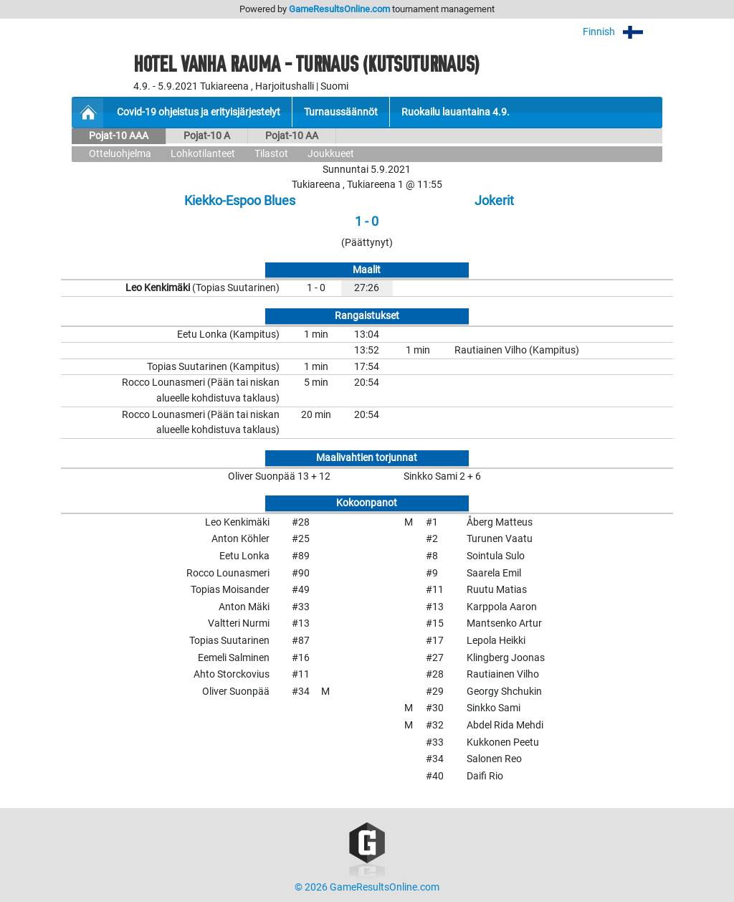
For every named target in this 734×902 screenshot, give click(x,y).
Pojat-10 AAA (118, 136)
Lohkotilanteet (203, 154)
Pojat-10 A (207, 136)
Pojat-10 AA (291, 136)
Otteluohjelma (120, 154)
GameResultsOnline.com (339, 9)
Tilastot (271, 154)
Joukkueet (331, 154)
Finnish (622, 32)
